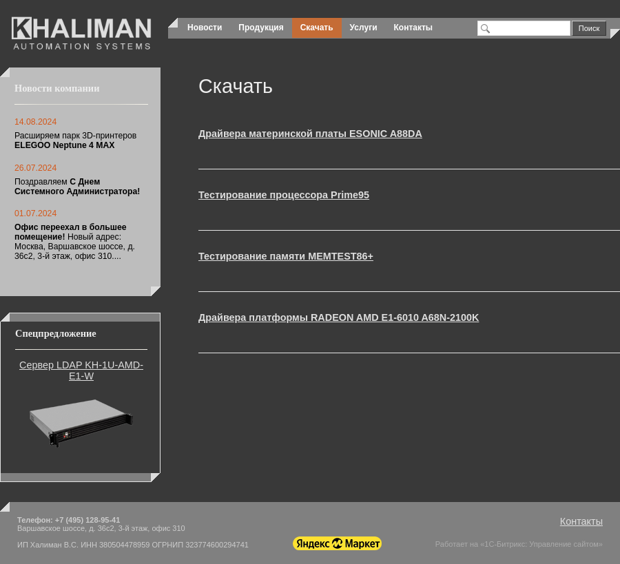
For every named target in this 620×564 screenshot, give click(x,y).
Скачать (316, 27)
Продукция (260, 27)
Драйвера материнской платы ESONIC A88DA (310, 133)
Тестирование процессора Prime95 (283, 194)
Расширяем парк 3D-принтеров (75, 140)
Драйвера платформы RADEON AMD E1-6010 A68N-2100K (338, 317)
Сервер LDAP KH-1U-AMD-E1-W (81, 370)
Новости (204, 27)
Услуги (364, 27)
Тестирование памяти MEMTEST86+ (285, 256)
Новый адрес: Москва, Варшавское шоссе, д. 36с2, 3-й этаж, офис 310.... (74, 241)
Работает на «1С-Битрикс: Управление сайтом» (519, 544)
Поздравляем (77, 186)
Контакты (413, 27)
